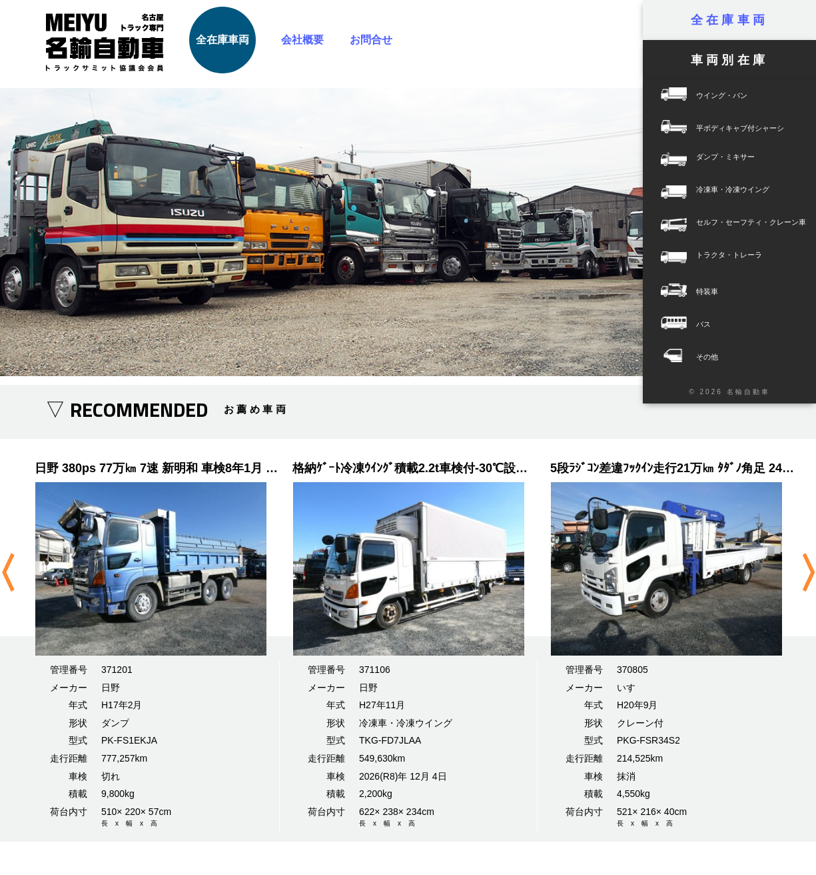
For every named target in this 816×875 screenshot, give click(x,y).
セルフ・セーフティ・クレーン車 (724, 225)
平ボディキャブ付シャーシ (729, 127)
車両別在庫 (730, 60)
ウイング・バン (729, 95)
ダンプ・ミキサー (699, 160)
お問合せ (371, 39)
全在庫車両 (222, 39)
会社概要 (302, 39)
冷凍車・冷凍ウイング (706, 193)
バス (729, 323)
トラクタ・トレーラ (702, 258)
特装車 (729, 291)
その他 (729, 356)
